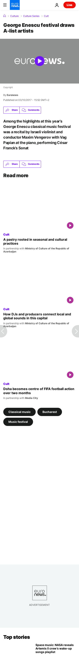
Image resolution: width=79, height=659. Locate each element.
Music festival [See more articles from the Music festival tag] (18, 421)
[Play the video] (39, 61)
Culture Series (31, 16)
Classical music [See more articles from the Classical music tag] (19, 411)
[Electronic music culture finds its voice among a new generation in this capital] (39, 320)
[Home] (4, 15)
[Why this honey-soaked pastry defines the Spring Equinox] (39, 245)
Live (69, 5)
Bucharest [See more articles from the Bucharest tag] (49, 411)
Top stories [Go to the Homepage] (16, 637)
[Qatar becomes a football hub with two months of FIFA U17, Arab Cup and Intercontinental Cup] (39, 393)
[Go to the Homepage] (15, 5)
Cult (46, 16)
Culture (14, 16)
